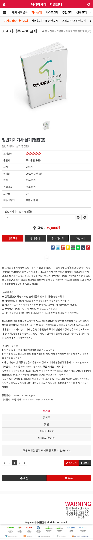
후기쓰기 (71, 462)
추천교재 (67, 12)
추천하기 (80, 238)
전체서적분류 (20, 12)
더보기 (85, 462)
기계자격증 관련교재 (16, 21)
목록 (69, 478)
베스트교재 (52, 12)
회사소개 (37, 12)
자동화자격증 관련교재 (45, 21)
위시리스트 (58, 238)
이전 (24, 478)
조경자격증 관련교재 (74, 21)
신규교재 (81, 12)
